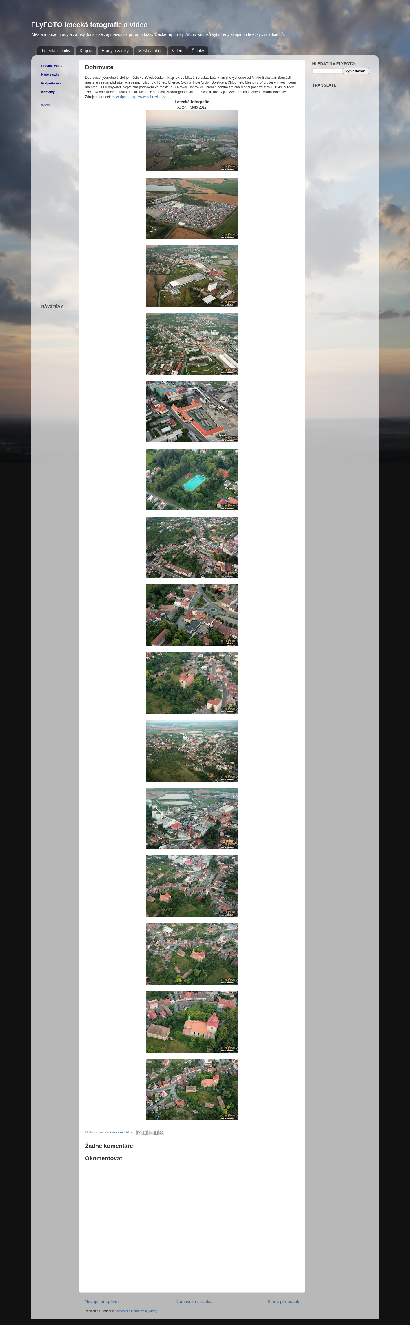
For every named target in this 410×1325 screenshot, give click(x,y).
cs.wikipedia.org (124, 97)
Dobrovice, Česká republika (113, 1132)
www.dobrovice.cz (152, 97)
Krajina (86, 50)
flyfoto (45, 105)
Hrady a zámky (115, 50)
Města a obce (150, 50)
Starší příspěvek (283, 1301)
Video (177, 50)
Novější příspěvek (102, 1301)
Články (198, 50)
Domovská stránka (193, 1301)
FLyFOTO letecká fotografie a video (89, 25)
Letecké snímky (56, 50)
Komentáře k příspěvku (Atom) (136, 1311)
